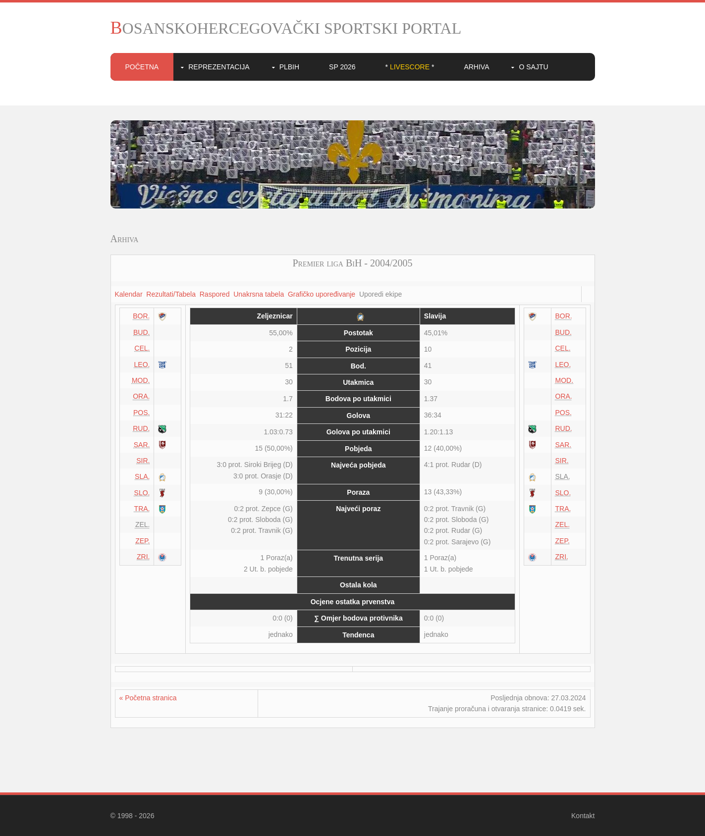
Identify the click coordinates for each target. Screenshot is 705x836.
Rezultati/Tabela (171, 294)
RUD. (141, 428)
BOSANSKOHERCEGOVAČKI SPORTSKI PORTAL (286, 28)
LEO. (142, 364)
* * (409, 67)
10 (404, 200)
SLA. (142, 476)
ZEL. (562, 524)
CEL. (142, 348)
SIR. (143, 461)
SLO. (142, 493)
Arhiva (476, 67)
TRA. (142, 509)
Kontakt (583, 816)
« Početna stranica (148, 698)
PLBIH (289, 67)
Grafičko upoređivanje (321, 294)
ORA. (141, 396)
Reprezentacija (218, 67)
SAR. (142, 445)
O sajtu (533, 67)
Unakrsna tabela (258, 294)
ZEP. (142, 541)
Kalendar (129, 294)
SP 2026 (342, 67)
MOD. (141, 380)
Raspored (215, 294)
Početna (142, 67)
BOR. (141, 316)
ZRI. (143, 557)
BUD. (141, 332)
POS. (141, 413)
